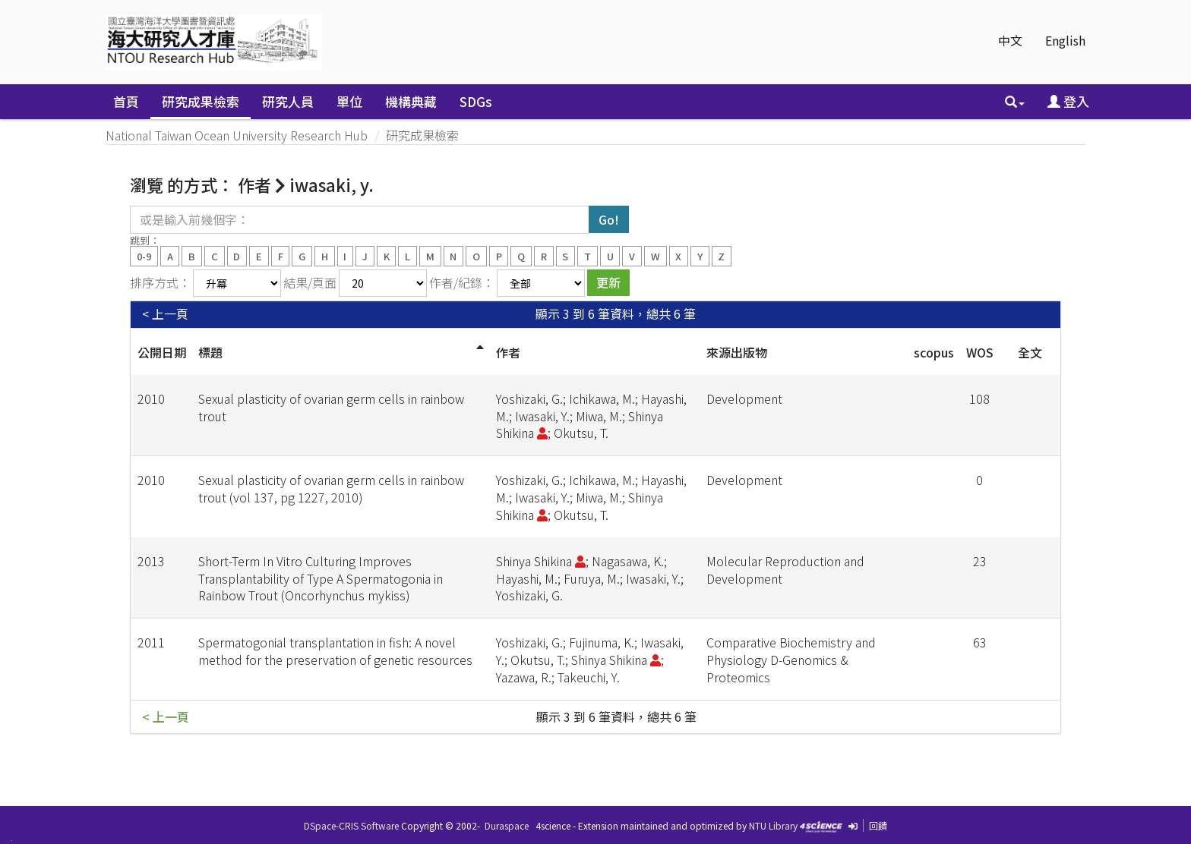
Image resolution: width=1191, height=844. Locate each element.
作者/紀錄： (461, 282)
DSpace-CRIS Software (351, 825)
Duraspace (507, 825)
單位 (349, 101)
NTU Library (773, 825)
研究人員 (288, 101)
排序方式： (160, 282)
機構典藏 (411, 101)
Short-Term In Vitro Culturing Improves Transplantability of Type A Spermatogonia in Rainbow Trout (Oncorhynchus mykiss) (320, 578)
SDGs (476, 101)
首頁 (126, 101)
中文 (1010, 40)
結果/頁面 (309, 282)
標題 (210, 352)
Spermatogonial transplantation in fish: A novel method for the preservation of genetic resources (335, 651)
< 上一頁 (165, 314)
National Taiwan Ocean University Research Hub (237, 135)
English (1065, 40)
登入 (1068, 101)
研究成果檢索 (200, 101)
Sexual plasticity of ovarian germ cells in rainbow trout (331, 407)
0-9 (144, 255)
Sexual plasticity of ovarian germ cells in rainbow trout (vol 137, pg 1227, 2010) (331, 488)
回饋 (878, 825)
